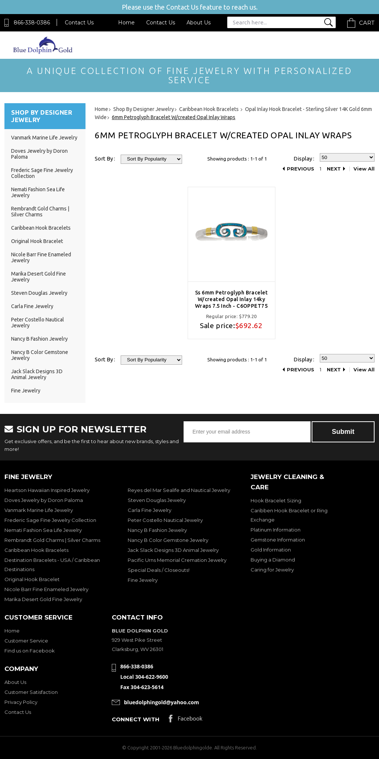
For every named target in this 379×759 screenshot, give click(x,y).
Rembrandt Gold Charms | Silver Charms (40, 211)
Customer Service (26, 641)
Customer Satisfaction (31, 692)
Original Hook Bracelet (37, 241)
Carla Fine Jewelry (32, 306)
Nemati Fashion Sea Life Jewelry (43, 530)
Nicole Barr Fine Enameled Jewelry (46, 589)
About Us (199, 22)
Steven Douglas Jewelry (39, 293)
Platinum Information (276, 530)
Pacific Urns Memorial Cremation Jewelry (177, 560)
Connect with (136, 719)
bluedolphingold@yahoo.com (161, 702)
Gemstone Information (278, 540)
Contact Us (79, 22)
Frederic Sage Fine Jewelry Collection (50, 520)
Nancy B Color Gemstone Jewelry (168, 540)
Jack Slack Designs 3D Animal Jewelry (37, 374)
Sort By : (105, 158)
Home (126, 22)
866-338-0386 (32, 22)
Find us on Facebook (29, 651)
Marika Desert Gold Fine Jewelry (43, 599)
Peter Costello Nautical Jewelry (165, 520)
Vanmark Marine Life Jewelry (44, 138)
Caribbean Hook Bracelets (41, 228)
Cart (367, 22)
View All (364, 168)
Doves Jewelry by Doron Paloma (43, 500)
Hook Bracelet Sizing (276, 500)
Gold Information (271, 550)
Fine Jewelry (25, 391)
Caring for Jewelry (272, 570)
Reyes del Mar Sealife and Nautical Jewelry (179, 490)
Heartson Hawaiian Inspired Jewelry (47, 490)
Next (334, 168)
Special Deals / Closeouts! (159, 570)
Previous (300, 168)
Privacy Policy (20, 702)
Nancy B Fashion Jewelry (39, 339)
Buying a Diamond (273, 560)
